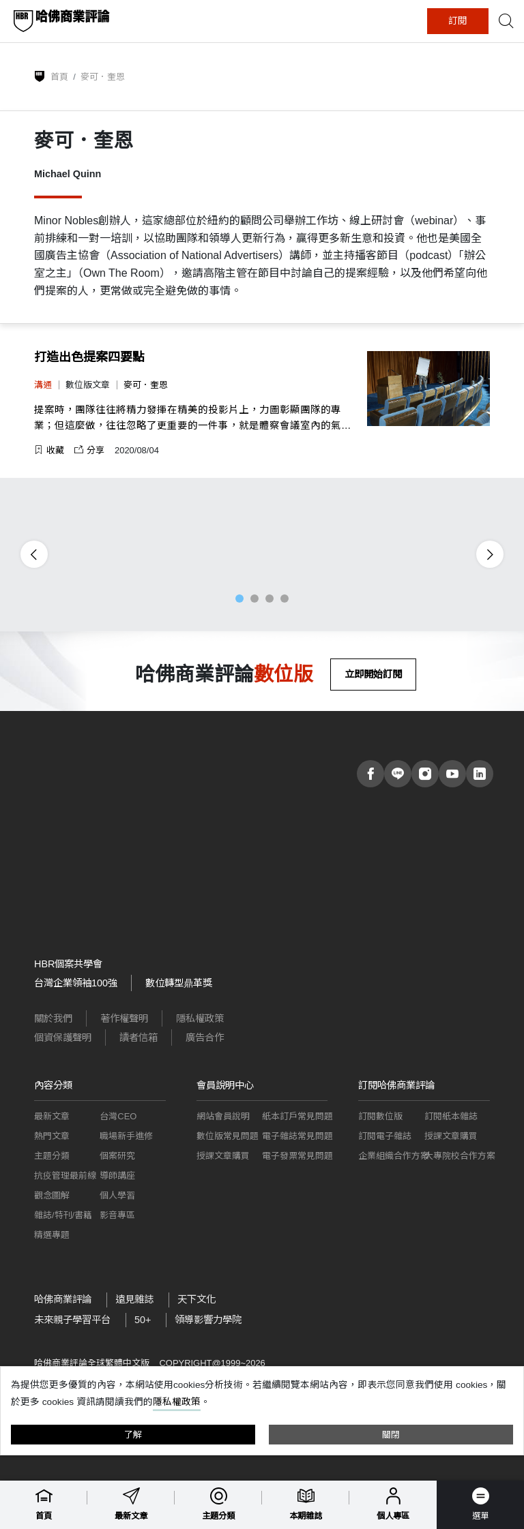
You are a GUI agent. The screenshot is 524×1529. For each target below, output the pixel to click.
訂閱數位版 (380, 1116)
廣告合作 (205, 1037)
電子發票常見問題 (297, 1156)
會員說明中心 (225, 1085)
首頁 (59, 77)
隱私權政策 (200, 1018)
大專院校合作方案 (459, 1156)
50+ (142, 1319)
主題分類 (52, 1156)
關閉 (391, 1434)
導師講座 (117, 1175)
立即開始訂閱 (373, 674)
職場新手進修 (126, 1136)
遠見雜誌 (134, 1299)
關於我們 (53, 1018)
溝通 (43, 385)
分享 (89, 450)
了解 (133, 1434)
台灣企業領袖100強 (75, 983)
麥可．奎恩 (145, 385)
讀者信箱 (138, 1037)
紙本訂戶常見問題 (297, 1116)
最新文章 (52, 1116)
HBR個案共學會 (68, 963)
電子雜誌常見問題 (297, 1136)
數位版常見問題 (227, 1136)
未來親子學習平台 (72, 1319)
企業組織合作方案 (393, 1156)
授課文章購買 (223, 1156)
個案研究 (117, 1156)
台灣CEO (118, 1116)
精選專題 (52, 1235)
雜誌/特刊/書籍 (63, 1215)
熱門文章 (52, 1136)
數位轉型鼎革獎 (178, 983)
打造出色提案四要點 (89, 357)
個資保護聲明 (62, 1037)
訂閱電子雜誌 (384, 1136)
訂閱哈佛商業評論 (396, 1085)
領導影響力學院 (208, 1319)
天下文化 (196, 1299)
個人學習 (117, 1195)
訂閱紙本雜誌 (451, 1116)
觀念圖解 (52, 1195)
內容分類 (53, 1085)
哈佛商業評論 (62, 1299)
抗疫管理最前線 (65, 1175)
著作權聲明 (124, 1018)
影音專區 (117, 1215)
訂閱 (457, 21)
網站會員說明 (223, 1116)
